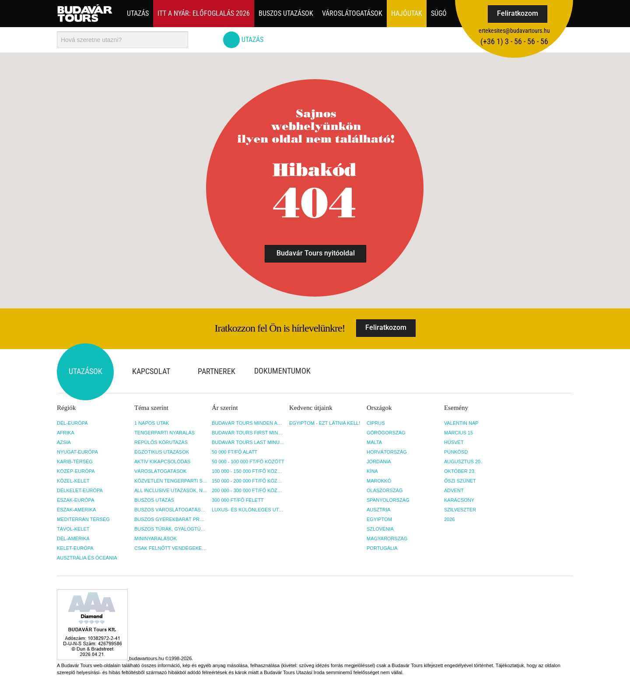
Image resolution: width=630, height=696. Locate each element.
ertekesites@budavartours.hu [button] (514, 30)
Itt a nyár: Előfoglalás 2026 (204, 13)
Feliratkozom (517, 13)
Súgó (439, 13)
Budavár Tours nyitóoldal (315, 253)
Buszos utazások (286, 13)
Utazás (138, 13)
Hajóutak (406, 13)
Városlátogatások (352, 13)
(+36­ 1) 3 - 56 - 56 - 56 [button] (514, 41)
